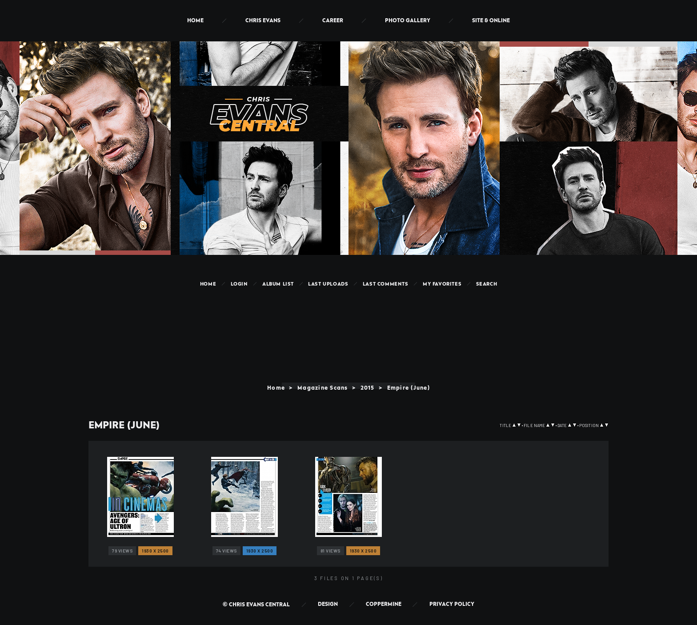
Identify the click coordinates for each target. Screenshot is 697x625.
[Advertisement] (348, 318)
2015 (368, 388)
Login (239, 284)
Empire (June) (408, 388)
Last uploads (328, 284)
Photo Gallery (407, 21)
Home (195, 21)
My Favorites (442, 284)
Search (486, 284)
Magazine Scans (322, 388)
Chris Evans (262, 21)
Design (328, 604)
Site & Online (491, 21)
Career (332, 21)
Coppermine (383, 604)
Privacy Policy (451, 604)
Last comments (386, 284)
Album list (278, 284)
